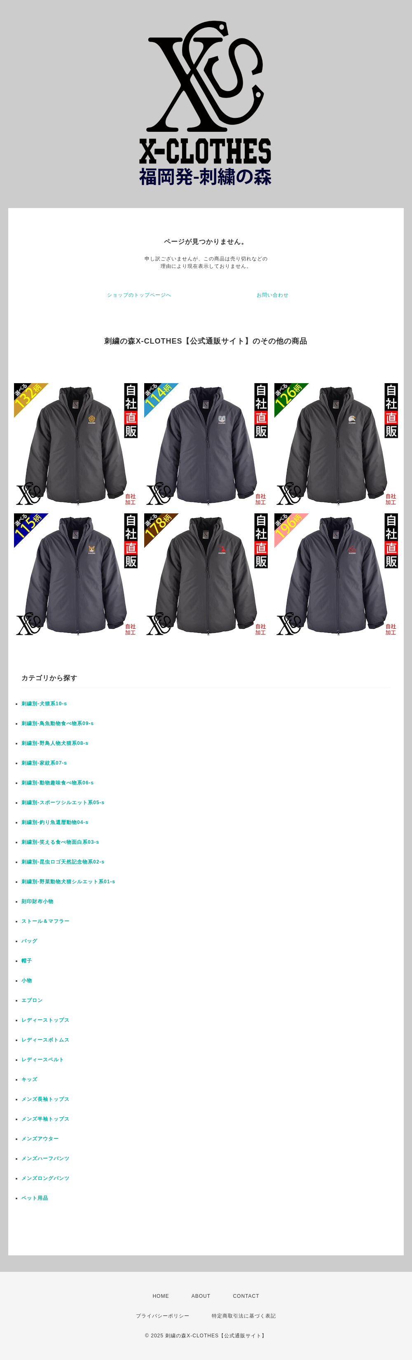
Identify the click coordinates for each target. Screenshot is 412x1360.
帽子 (26, 961)
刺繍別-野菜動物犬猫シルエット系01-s (68, 882)
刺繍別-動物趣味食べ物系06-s (57, 783)
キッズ (29, 1079)
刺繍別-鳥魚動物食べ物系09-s (57, 723)
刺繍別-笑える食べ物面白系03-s (60, 842)
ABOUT (201, 1296)
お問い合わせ (273, 295)
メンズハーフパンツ (45, 1158)
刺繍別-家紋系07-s (44, 763)
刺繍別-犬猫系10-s (44, 704)
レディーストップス (45, 1020)
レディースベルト (42, 1060)
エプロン (32, 1000)
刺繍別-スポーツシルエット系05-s (63, 802)
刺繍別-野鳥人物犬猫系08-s (55, 743)
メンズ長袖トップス (45, 1099)
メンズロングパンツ (45, 1178)
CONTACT (246, 1296)
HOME (160, 1296)
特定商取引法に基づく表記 (244, 1316)
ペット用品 (34, 1198)
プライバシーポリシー (163, 1316)
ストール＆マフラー (45, 921)
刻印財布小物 (37, 901)
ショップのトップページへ (139, 295)
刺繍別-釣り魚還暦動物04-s (55, 822)
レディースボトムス (45, 1040)
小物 (26, 980)
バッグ (29, 941)
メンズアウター (40, 1139)
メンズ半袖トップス (45, 1119)
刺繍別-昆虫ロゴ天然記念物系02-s (63, 862)
